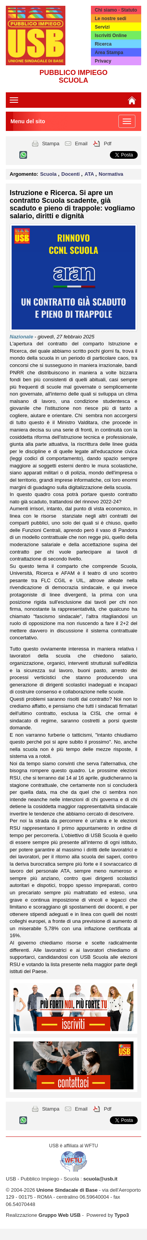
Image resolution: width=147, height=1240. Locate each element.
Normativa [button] (111, 174)
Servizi (102, 27)
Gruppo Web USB (60, 1215)
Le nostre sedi (110, 18)
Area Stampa (109, 52)
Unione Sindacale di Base (66, 1190)
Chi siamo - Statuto (116, 10)
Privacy (103, 61)
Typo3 (122, 1215)
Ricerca (103, 44)
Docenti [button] (71, 174)
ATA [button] (89, 174)
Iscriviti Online (111, 35)
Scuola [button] (49, 174)
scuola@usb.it (100, 1179)
